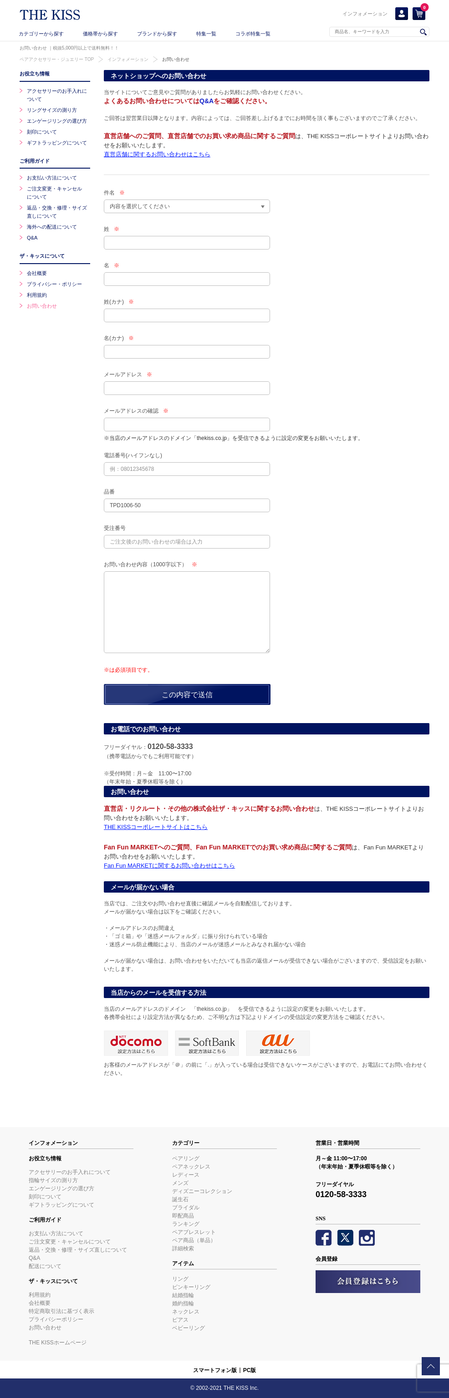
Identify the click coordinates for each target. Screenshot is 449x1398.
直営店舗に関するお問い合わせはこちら (157, 154)
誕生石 (180, 1199)
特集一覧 (206, 33)
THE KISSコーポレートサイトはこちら (156, 827)
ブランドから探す (157, 33)
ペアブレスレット (194, 1232)
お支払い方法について (52, 177)
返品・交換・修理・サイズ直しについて (78, 1250)
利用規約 (37, 295)
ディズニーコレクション (202, 1191)
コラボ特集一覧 (252, 33)
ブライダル (185, 1207)
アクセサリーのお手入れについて (70, 1172)
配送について (45, 1266)
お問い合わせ (175, 59)
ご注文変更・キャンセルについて (70, 1241)
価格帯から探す (100, 33)
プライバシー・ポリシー (54, 284)
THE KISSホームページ (58, 1342)
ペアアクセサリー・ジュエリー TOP (57, 59)
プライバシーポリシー (56, 1319)
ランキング (185, 1224)
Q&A (206, 101)
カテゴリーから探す (41, 33)
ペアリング (185, 1158)
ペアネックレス (191, 1166)
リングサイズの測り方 (52, 110)
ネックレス (185, 1311)
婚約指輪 (183, 1303)
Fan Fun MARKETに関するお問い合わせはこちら (169, 865)
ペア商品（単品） (194, 1240)
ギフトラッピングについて (57, 142)
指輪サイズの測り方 (53, 1180)
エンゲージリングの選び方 (57, 121)
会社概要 (37, 273)
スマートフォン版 (215, 1370)
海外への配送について (52, 227)
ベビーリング (188, 1328)
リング (180, 1279)
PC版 (249, 1370)
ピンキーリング (191, 1287)
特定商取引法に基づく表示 (61, 1311)
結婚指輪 (183, 1295)
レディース (185, 1175)
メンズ (180, 1183)
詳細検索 (183, 1248)
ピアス (180, 1320)
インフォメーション (365, 13)
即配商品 (183, 1216)
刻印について (42, 132)
